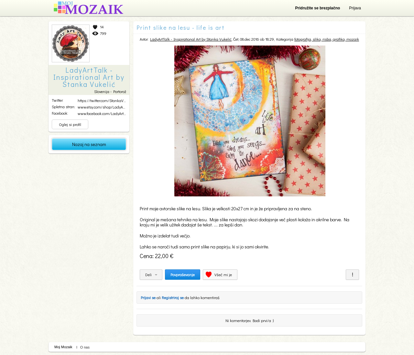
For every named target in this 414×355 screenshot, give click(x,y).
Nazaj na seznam (89, 144)
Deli (148, 274)
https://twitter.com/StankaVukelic (105, 100)
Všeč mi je (223, 274)
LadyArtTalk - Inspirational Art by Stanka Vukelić (191, 39)
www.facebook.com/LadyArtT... (102, 113)
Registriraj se (173, 297)
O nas (85, 347)
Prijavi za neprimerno (352, 274)
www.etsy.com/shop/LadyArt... (102, 107)
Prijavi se (148, 297)
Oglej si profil (70, 124)
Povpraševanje (182, 274)
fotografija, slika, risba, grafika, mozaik (326, 39)
